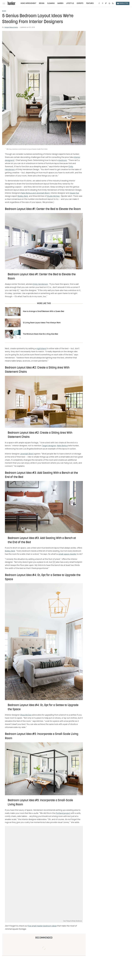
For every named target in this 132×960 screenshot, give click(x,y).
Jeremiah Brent (27, 454)
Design (41, 3)
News (4, 11)
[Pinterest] (102, 3)
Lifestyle (70, 3)
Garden (60, 3)
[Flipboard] (106, 3)
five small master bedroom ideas (42, 926)
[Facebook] (99, 3)
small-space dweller (67, 554)
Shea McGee (26, 715)
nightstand (41, 349)
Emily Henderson (40, 284)
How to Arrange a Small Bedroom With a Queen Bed (43, 311)
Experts (80, 3)
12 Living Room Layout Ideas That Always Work (42, 323)
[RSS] (112, 3)
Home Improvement (28, 3)
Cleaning (51, 3)
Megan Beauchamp (11, 27)
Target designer (49, 446)
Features (90, 3)
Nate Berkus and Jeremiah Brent (35, 193)
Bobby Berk (23, 196)
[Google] (109, 3)
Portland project (63, 813)
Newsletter (122, 3)
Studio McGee (53, 196)
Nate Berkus (62, 446)
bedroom (63, 160)
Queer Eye (74, 193)
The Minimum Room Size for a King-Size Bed (40, 334)
